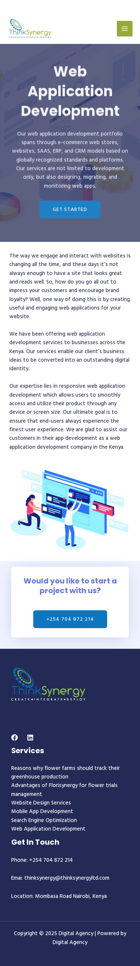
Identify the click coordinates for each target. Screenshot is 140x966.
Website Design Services (41, 802)
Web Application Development (48, 828)
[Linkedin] (30, 737)
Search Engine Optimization (44, 820)
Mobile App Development (42, 811)
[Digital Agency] (29, 29)
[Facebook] (14, 737)
